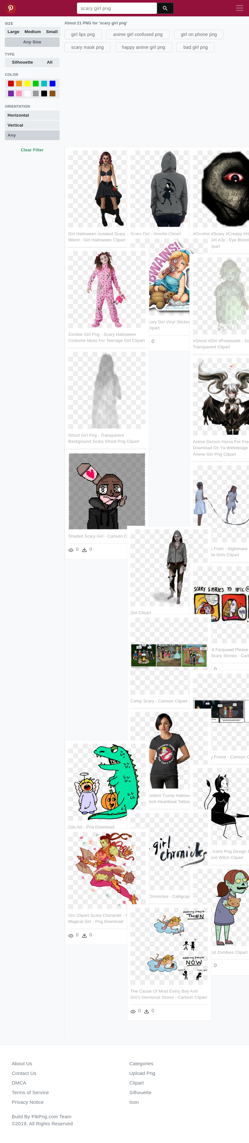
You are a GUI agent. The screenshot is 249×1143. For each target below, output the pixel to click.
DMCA (19, 1082)
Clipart (136, 1082)
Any (12, 135)
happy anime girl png (143, 47)
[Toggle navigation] (239, 8)
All (50, 62)
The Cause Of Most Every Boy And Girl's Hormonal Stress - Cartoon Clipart (156, 971)
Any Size (32, 42)
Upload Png (142, 1073)
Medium (32, 31)
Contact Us (24, 1073)
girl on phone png (199, 34)
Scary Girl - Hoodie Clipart (156, 208)
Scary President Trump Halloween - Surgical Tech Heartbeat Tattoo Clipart (156, 776)
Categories (141, 1063)
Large (14, 31)
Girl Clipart (141, 587)
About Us (22, 1063)
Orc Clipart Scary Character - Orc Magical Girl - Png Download (95, 896)
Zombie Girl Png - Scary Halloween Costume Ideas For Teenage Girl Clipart (93, 315)
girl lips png (83, 34)
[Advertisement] (155, 99)
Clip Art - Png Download (91, 801)
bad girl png (195, 47)
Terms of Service (30, 1092)
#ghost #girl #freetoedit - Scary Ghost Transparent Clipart (218, 322)
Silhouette (22, 62)
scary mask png (87, 47)
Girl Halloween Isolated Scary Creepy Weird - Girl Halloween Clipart (93, 215)
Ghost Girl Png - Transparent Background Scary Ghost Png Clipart (92, 416)
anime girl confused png (138, 34)
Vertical (15, 125)
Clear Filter (32, 149)
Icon (134, 1102)
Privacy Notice (28, 1102)
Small (52, 31)
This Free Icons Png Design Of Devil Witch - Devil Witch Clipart (219, 832)
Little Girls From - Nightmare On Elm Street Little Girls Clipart (217, 530)
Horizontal (18, 115)
